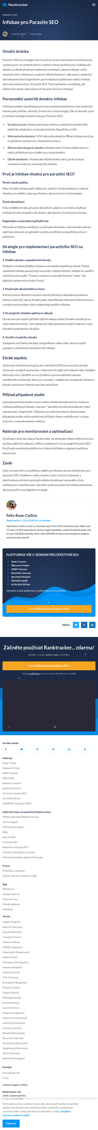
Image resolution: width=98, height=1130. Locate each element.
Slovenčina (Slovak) (13, 1038)
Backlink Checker (12, 783)
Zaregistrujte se (11, 893)
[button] (93, 5)
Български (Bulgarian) (15, 982)
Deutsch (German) (13, 926)
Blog (5, 831)
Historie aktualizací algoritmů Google (23, 857)
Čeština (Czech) (11, 987)
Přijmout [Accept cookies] (11, 1123)
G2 (85, 749)
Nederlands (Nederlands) (16, 952)
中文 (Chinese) (10, 977)
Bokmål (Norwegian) (14, 1058)
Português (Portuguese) (16, 962)
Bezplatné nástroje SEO (15, 847)
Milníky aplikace (11, 904)
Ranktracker (15, 5)
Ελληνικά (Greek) (12, 997)
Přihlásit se (8, 888)
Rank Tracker (10, 762)
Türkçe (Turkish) (11, 972)
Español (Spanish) (12, 931)
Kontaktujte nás (11, 1072)
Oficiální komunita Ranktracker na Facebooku (37, 749)
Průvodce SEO (10, 842)
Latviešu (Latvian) (12, 1027)
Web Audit (8, 778)
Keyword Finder (11, 767)
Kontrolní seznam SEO (15, 793)
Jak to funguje (10, 821)
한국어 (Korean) (11, 1053)
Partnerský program (13, 826)
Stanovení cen (10, 899)
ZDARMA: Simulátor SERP (17, 803)
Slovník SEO (9, 836)
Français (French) (12, 936)
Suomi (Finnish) (11, 1007)
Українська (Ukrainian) (15, 1048)
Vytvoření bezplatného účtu (49, 665)
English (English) (11, 921)
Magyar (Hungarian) (13, 1012)
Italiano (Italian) (11, 941)
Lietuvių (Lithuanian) (14, 1022)
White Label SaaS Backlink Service (21, 816)
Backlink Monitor (12, 788)
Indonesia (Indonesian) (15, 1017)
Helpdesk (8, 909)
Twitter (53, 749)
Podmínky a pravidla (14, 870)
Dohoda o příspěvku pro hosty (19, 852)
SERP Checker (10, 772)
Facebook (6, 749)
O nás (6, 1077)
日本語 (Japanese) (12, 947)
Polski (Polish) (10, 957)
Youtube (21, 749)
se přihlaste (34, 673)
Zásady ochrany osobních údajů (20, 875)
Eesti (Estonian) (11, 1002)
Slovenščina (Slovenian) (15, 1043)
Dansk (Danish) (11, 992)
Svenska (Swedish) (12, 967)
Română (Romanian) (14, 1032)
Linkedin (69, 749)
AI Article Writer (11, 798)
